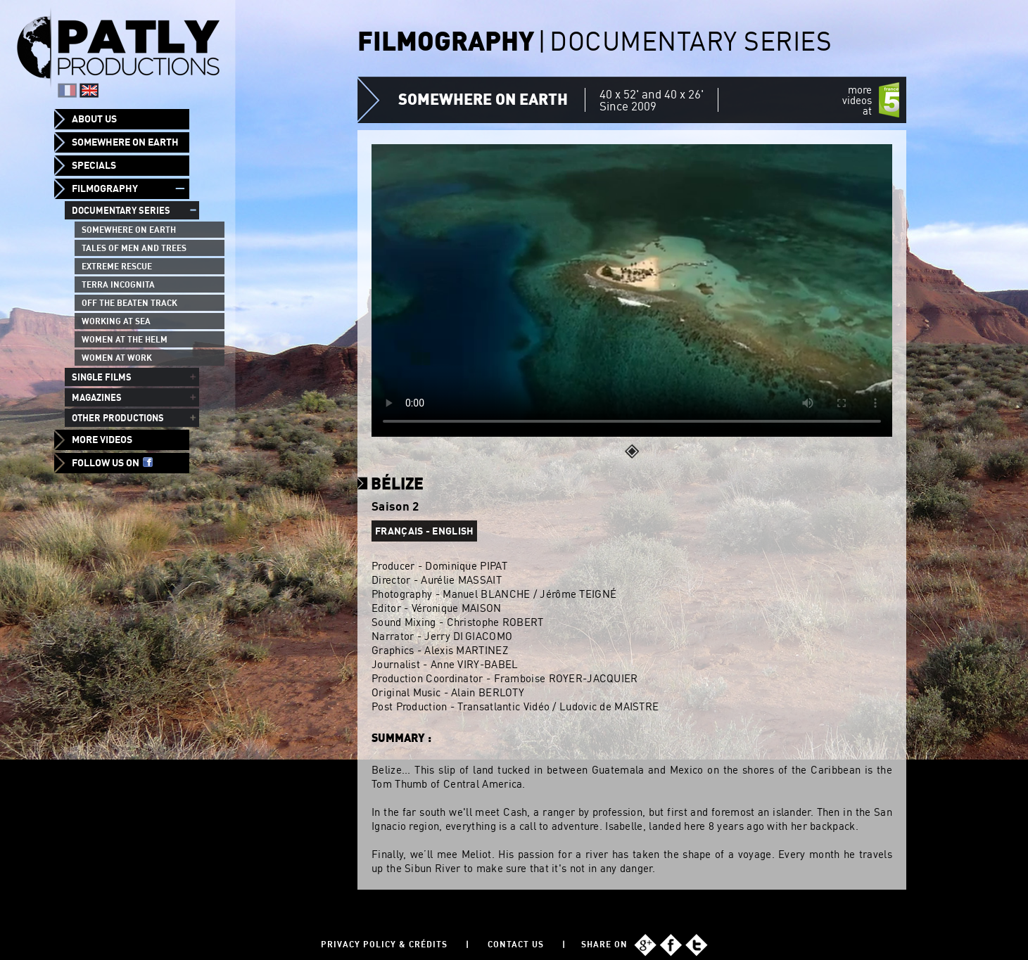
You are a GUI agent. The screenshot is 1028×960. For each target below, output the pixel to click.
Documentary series (121, 210)
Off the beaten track (129, 302)
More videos (102, 439)
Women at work (117, 357)
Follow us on (112, 462)
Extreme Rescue (117, 266)
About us (94, 119)
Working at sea (116, 321)
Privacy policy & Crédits (384, 944)
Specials (94, 165)
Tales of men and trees (134, 248)
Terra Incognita (118, 284)
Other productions (118, 417)
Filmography (105, 188)
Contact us (516, 944)
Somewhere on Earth (125, 142)
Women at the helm (124, 339)
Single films (102, 377)
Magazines (97, 397)
